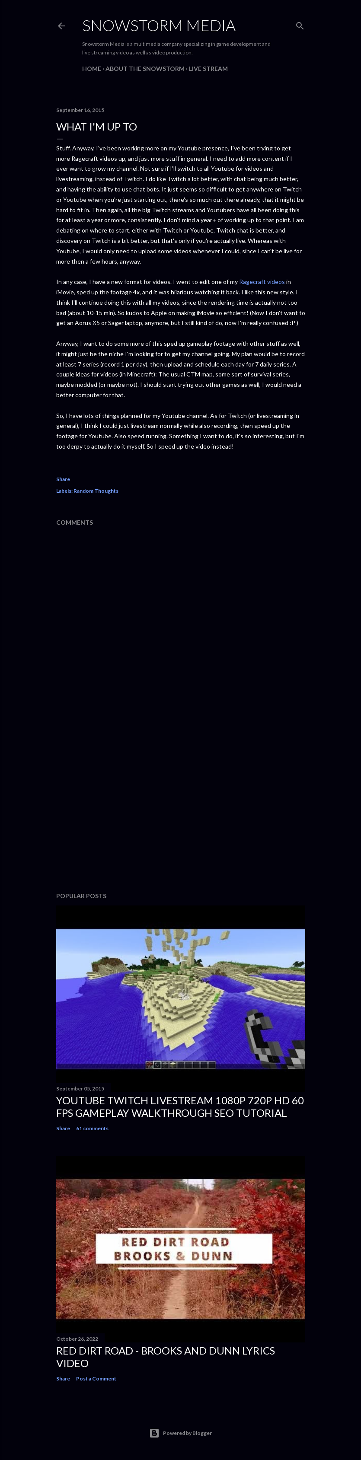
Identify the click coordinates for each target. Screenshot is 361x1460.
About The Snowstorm (145, 68)
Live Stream (208, 68)
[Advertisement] (180, 809)
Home (91, 68)
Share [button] (63, 479)
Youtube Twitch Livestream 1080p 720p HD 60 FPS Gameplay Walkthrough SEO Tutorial (180, 1106)
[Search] (300, 24)
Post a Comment (96, 1378)
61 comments (92, 1128)
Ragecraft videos (262, 281)
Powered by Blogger (180, 1433)
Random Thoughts (95, 491)
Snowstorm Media (159, 25)
